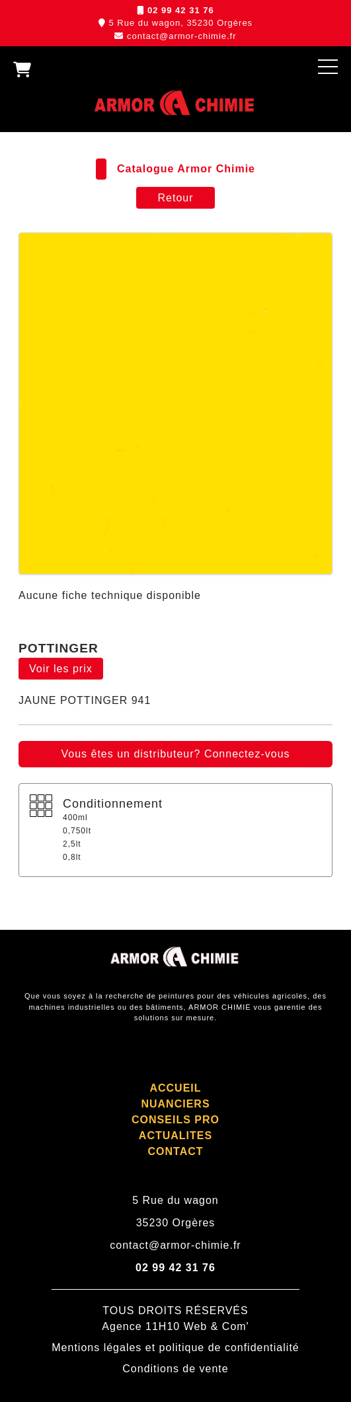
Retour (175, 197)
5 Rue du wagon (175, 1200)
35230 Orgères (175, 1222)
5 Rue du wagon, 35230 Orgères (180, 23)
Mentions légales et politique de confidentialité (175, 1347)
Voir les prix (61, 668)
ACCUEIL (175, 1088)
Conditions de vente (175, 1368)
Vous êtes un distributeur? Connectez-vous (175, 753)
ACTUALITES (175, 1135)
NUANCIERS (175, 1103)
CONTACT (175, 1151)
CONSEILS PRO (175, 1119)
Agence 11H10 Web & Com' (175, 1326)
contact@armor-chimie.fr (182, 36)
